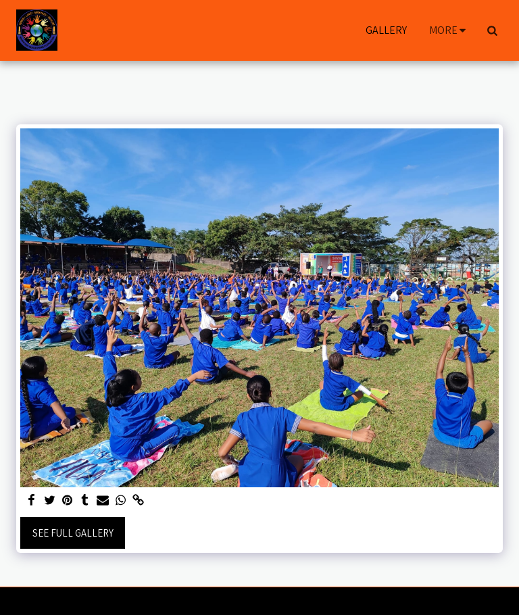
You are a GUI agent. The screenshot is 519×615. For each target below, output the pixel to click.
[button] (492, 30)
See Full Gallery (73, 532)
